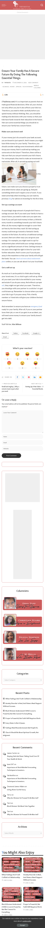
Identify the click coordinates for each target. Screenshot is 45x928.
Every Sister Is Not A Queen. (15, 723)
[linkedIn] (34, 377)
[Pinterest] (29, 377)
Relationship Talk (11, 864)
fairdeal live (11, 775)
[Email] (40, 377)
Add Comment (33, 82)
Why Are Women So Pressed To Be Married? (23, 798)
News (6, 862)
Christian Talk (32, 891)
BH (27, 888)
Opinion (18, 86)
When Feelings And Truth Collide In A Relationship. (23, 699)
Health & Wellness (11, 859)
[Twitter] (23, 377)
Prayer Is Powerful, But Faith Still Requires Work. (23, 718)
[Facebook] (17, 377)
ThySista (7, 82)
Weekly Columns (37, 86)
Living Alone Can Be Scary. (16, 790)
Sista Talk (8, 867)
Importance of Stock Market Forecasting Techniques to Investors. (21, 768)
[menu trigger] (5, 5)
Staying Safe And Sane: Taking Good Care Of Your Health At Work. (23, 757)
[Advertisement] (22, 36)
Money (12, 86)
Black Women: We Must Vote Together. (21, 806)
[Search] (41, 5)
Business (6, 86)
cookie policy (26, 921)
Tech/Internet (27, 86)
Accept (22, 925)
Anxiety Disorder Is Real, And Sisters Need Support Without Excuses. (32, 877)
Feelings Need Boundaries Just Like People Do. (21, 728)
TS (38, 867)
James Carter (12, 753)
